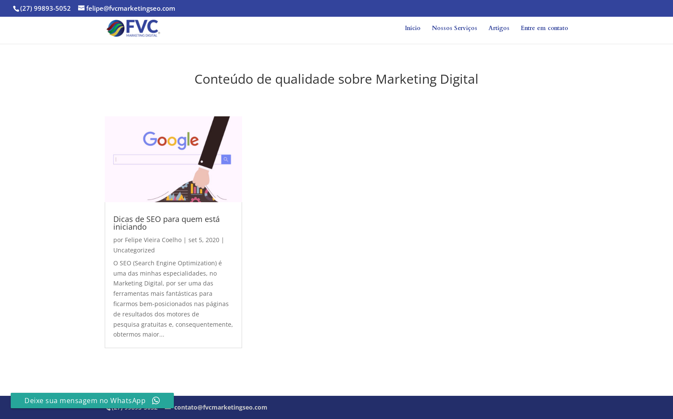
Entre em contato (544, 28)
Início (413, 28)
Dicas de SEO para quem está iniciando (166, 223)
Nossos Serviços (454, 28)
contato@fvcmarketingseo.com (220, 407)
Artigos (498, 28)
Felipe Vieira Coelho (153, 240)
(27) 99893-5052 (45, 8)
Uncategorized (134, 250)
